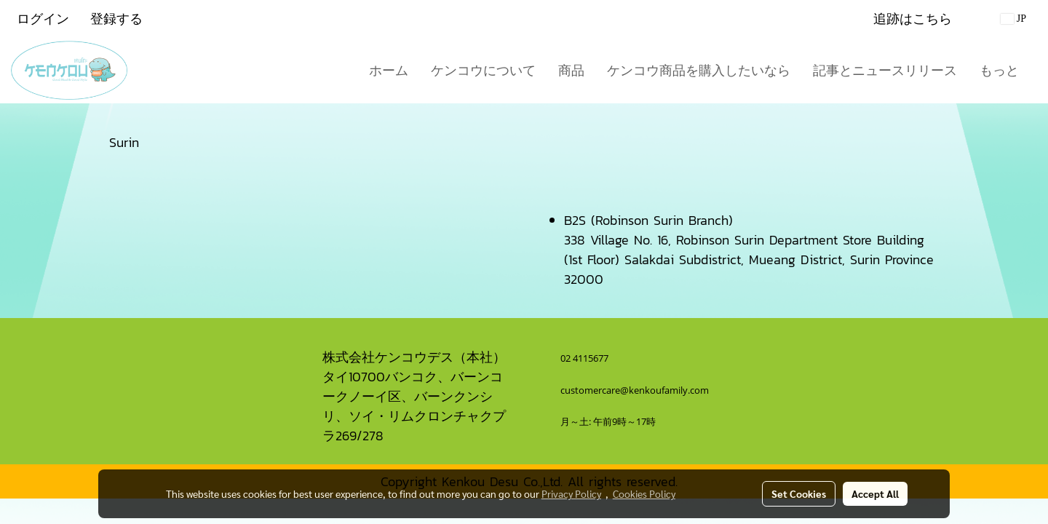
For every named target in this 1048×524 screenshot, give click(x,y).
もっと (999, 70)
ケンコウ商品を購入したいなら (698, 70)
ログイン (43, 18)
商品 (571, 70)
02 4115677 (585, 358)
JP (1013, 18)
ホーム (388, 70)
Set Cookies (798, 493)
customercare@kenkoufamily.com (634, 390)
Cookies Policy (644, 493)
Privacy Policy (571, 493)
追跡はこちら (912, 18)
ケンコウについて (483, 70)
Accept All (875, 493)
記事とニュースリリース (885, 70)
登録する (116, 18)
